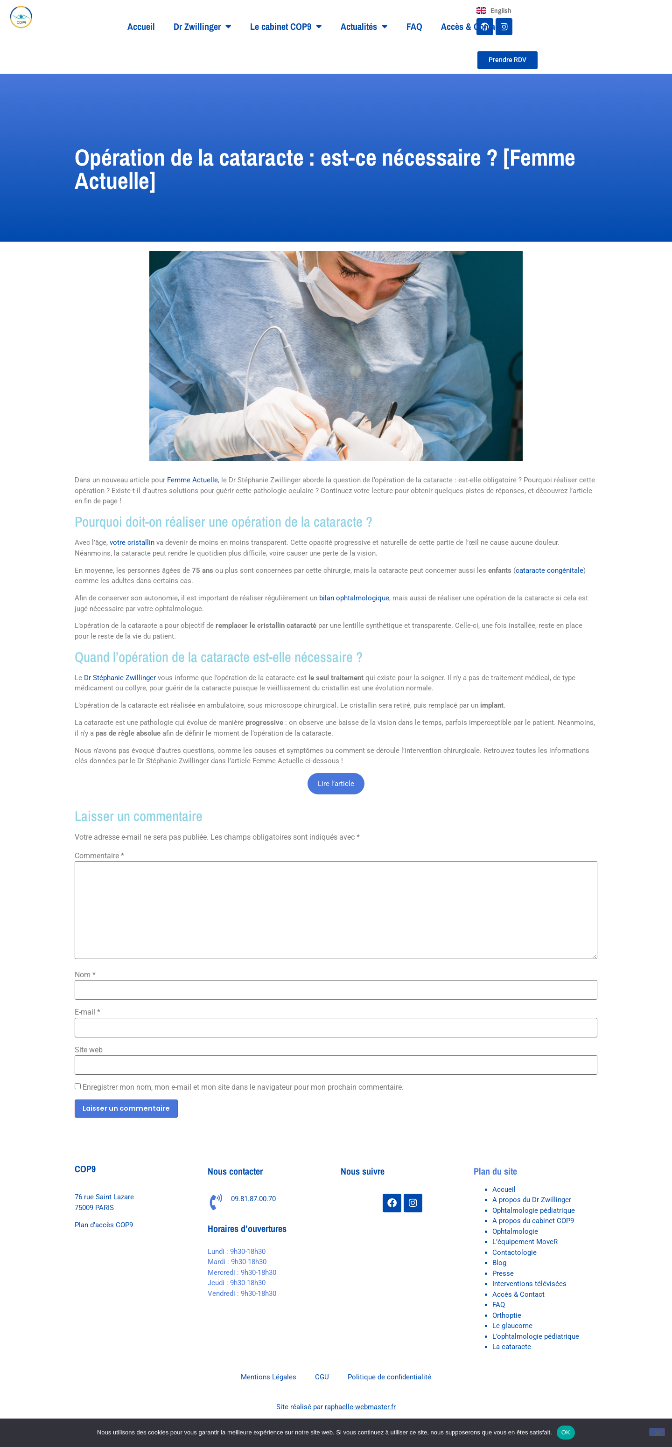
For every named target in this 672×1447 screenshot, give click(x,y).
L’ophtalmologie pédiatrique (535, 1336)
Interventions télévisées (529, 1284)
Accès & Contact (471, 26)
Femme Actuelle (192, 480)
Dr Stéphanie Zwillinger (120, 678)
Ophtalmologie (515, 1231)
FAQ (414, 26)
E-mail (87, 1012)
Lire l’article (336, 783)
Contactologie (514, 1252)
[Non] (657, 1432)
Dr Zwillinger (202, 26)
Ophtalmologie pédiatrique (533, 1210)
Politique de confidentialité (389, 1377)
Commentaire (99, 856)
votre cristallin (132, 542)
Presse (503, 1273)
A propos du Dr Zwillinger (531, 1200)
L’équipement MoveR (525, 1242)
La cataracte (511, 1347)
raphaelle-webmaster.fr (360, 1407)
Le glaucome (512, 1326)
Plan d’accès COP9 (104, 1225)
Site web (89, 1050)
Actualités (364, 26)
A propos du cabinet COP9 (533, 1221)
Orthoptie (506, 1315)
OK (565, 1432)
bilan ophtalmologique (354, 598)
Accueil (141, 26)
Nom (85, 975)
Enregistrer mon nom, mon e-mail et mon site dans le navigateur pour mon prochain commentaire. (243, 1087)
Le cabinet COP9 (286, 26)
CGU (322, 1377)
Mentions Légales (268, 1377)
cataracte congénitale (549, 570)
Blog (499, 1263)
